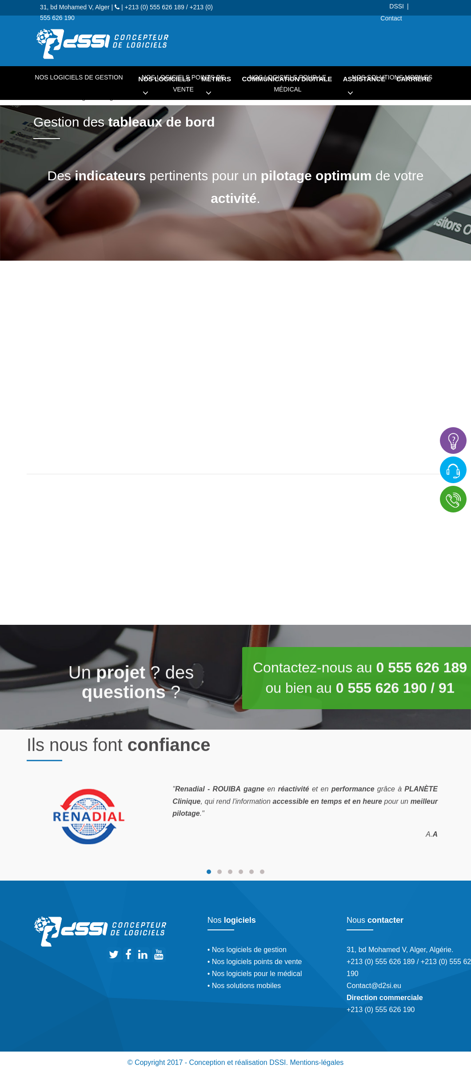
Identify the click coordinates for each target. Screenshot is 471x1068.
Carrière (413, 79)
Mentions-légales (316, 1062)
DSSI (396, 6)
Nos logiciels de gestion (79, 77)
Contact (391, 18)
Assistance (364, 89)
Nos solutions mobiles (392, 77)
